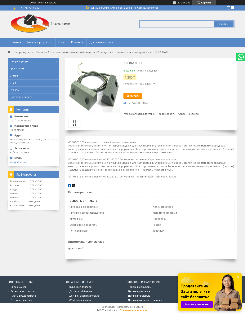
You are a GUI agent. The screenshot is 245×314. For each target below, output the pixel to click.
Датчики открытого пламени (145, 300)
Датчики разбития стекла (84, 295)
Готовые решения (21, 300)
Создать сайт (37, 2)
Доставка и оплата (101, 42)
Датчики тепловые (139, 295)
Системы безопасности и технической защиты (65, 52)
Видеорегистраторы (23, 291)
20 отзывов (184, 2)
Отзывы (14, 90)
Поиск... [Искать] (224, 24)
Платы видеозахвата (23, 295)
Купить (134, 95)
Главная (16, 42)
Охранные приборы (80, 287)
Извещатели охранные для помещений (122, 52)
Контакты (77, 42)
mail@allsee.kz (18, 162)
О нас (61, 42)
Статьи (14, 75)
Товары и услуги (37, 42)
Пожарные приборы (140, 287)
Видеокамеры (19, 287)
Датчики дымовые (139, 291)
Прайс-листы (17, 68)
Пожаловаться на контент (134, 310)
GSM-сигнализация (80, 300)
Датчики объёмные (80, 291)
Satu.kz (139, 307)
